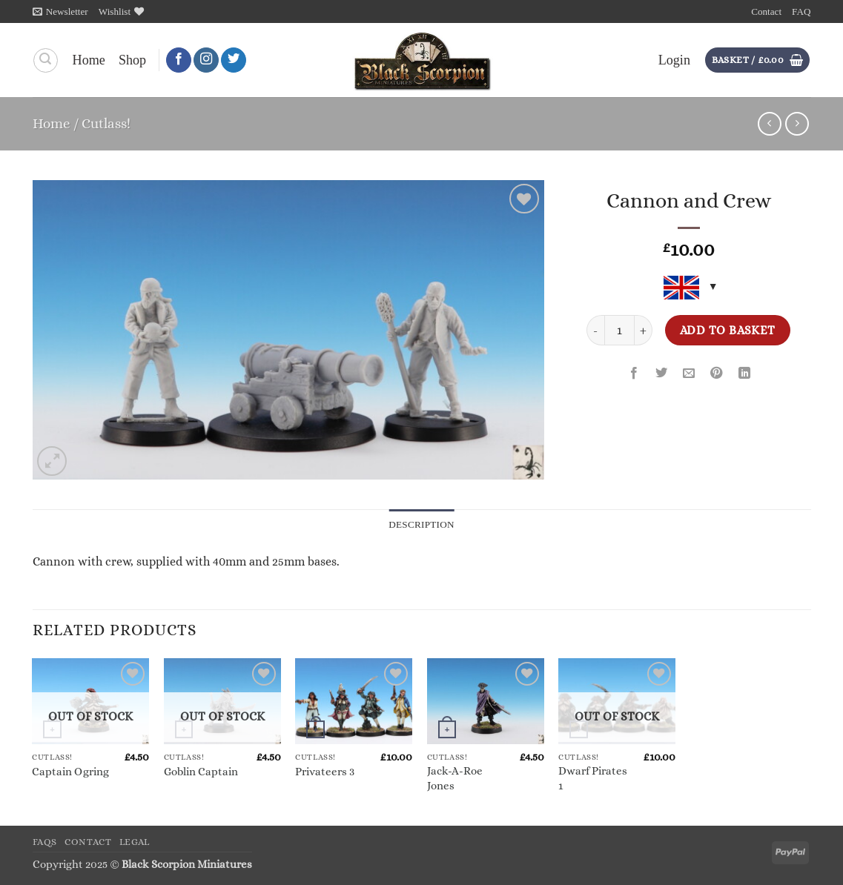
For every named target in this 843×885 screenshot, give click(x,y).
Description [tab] (421, 524)
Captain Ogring (70, 772)
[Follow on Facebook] (178, 60)
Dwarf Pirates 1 (592, 778)
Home (89, 60)
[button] (60, 11)
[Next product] (769, 124)
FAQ (801, 11)
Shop (132, 60)
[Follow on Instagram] (206, 60)
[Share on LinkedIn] (744, 374)
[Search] (45, 60)
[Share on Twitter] (661, 374)
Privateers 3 (324, 772)
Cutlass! (106, 123)
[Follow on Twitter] (233, 60)
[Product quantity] (619, 330)
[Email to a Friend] (688, 374)
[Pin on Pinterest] (717, 374)
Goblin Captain (201, 772)
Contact (766, 11)
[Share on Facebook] (634, 374)
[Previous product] (797, 124)
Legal (134, 842)
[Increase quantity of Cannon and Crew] (643, 330)
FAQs (45, 842)
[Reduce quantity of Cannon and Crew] (595, 330)
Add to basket (728, 330)
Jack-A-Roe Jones (455, 778)
